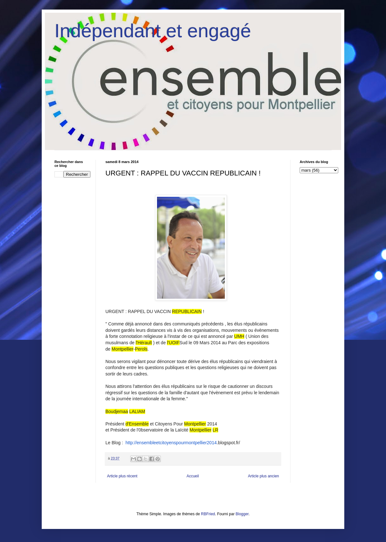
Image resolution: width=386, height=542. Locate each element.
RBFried (208, 514)
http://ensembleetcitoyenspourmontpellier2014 (171, 442)
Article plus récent (122, 476)
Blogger (242, 514)
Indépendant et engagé (152, 30)
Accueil (193, 476)
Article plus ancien (263, 476)
